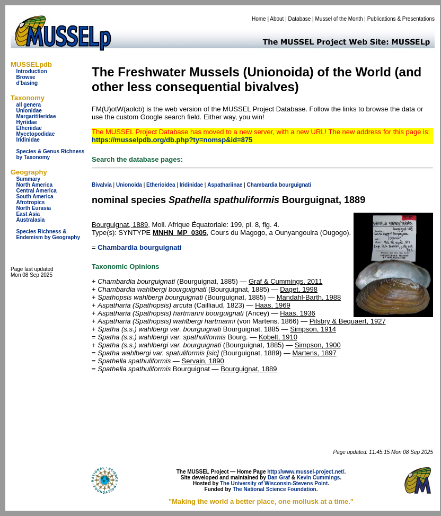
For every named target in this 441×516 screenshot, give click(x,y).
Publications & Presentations (401, 19)
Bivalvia (102, 185)
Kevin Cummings (318, 477)
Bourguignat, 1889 (120, 225)
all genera (28, 105)
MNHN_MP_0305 (180, 233)
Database (299, 19)
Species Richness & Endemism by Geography (48, 234)
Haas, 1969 (272, 305)
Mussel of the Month (339, 19)
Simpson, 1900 (318, 345)
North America (34, 185)
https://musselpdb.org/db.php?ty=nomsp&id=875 (172, 140)
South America (34, 196)
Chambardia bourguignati (139, 247)
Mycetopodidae (35, 134)
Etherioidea (160, 185)
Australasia (30, 220)
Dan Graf (279, 477)
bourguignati (295, 185)
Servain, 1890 (202, 361)
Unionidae (28, 110)
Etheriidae (28, 128)
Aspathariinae (224, 185)
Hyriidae (26, 122)
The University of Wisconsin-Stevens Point (274, 483)
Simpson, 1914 (313, 329)
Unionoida (129, 185)
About (277, 19)
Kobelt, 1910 (278, 337)
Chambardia (262, 185)
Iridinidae (27, 140)
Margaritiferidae (36, 116)
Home (259, 19)
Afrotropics (30, 202)
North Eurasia (33, 208)
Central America (36, 191)
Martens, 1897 (315, 353)
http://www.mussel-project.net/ (305, 472)
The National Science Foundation (274, 489)
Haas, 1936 (297, 313)
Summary (28, 179)
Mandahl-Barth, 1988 (309, 297)
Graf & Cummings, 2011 (285, 281)
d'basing (27, 83)
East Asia (28, 214)
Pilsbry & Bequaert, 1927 (348, 321)
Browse (25, 77)
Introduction (31, 71)
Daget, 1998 (298, 289)
